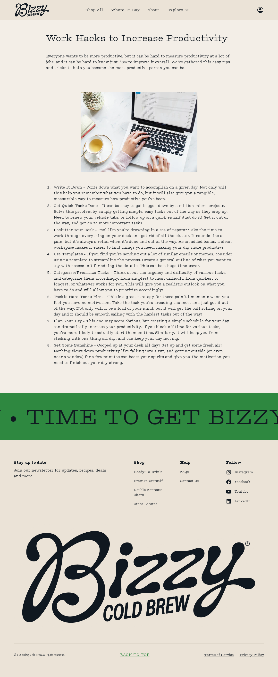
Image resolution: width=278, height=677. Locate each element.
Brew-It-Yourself (148, 480)
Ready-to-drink (148, 471)
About (153, 10)
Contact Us (189, 480)
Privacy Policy (252, 654)
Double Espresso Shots (148, 492)
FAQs (184, 471)
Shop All (94, 10)
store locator (145, 503)
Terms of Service (219, 654)
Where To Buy (125, 10)
